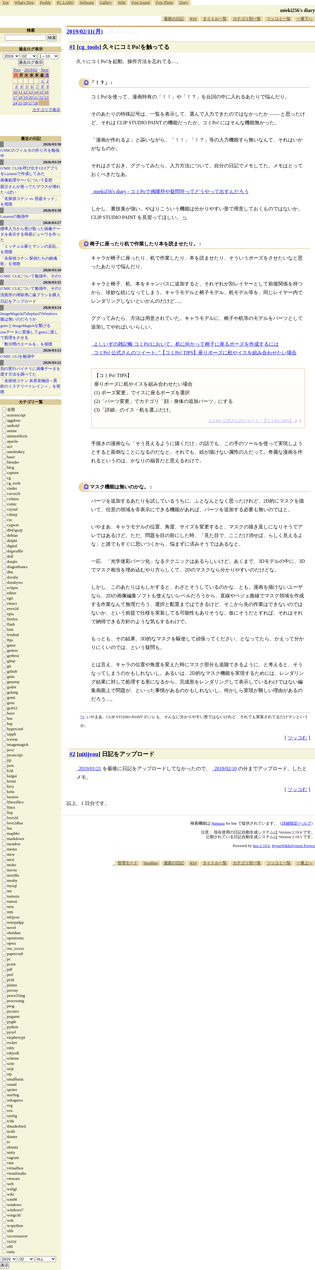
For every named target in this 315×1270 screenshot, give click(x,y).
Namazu (218, 823)
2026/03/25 (52, 282)
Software (86, 2)
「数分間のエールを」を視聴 (26, 344)
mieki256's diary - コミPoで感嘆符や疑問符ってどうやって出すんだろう (171, 191)
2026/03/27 (52, 222)
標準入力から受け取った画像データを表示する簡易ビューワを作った (30, 234)
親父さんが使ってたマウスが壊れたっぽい (30, 189)
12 (26, 92)
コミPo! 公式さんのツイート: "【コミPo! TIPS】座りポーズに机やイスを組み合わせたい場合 (195, 352)
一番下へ (305, 18)
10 (15, 92)
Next (44, 69)
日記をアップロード (18, 301)
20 (31, 97)
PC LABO (65, 2)
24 (15, 103)
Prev (17, 69)
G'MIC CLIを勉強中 (17, 356)
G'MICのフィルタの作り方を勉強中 (29, 153)
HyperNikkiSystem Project (293, 845)
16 (47, 92)
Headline (150, 863)
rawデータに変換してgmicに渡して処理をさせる (29, 335)
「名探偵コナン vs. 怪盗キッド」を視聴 (29, 201)
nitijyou (88, 754)
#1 (72, 47)
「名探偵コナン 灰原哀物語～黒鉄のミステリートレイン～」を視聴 (30, 386)
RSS (193, 18)
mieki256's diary (297, 10)
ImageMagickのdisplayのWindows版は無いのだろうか (28, 316)
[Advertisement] (203, 884)
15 (41, 92)
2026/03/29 (52, 162)
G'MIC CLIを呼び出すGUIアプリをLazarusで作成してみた (29, 171)
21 (36, 97)
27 (31, 103)
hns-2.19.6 (261, 845)
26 (26, 103)
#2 (72, 754)
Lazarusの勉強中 (14, 216)
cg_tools (89, 47)
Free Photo (164, 2)
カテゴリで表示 (46, 109)
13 (31, 92)
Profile (45, 2)
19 (26, 97)
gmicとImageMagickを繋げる (25, 325)
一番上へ (305, 863)
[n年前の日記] (122, 31)
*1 (82, 717)
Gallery (106, 2)
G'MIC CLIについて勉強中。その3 (30, 276)
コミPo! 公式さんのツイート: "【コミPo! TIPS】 (250, 420)
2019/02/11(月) (84, 31)
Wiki (122, 2)
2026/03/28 (52, 210)
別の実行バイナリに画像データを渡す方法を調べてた (30, 371)
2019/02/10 (225, 768)
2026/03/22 (52, 362)
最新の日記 (174, 18)
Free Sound (141, 2)
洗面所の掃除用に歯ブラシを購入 (30, 295)
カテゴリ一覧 (31, 402)
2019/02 (31, 69)
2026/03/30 (52, 144)
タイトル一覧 (215, 18)
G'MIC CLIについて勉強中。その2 (30, 288)
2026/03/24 (52, 307)
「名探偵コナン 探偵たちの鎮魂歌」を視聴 (28, 261)
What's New (24, 2)
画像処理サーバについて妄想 (26, 180)
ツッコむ (297, 737)
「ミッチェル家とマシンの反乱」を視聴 (30, 249)
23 (47, 97)
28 (36, 103)
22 (41, 97)
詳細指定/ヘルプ (296, 823)
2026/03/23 (52, 350)
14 (36, 92)
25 (20, 103)
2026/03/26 (52, 270)
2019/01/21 (90, 768)
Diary (183, 2)
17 (15, 97)
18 (20, 97)
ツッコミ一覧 (279, 18)
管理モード (128, 863)
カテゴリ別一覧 (247, 18)
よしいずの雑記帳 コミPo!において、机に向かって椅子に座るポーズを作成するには (186, 344)
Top (5, 2)
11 (20, 92)
